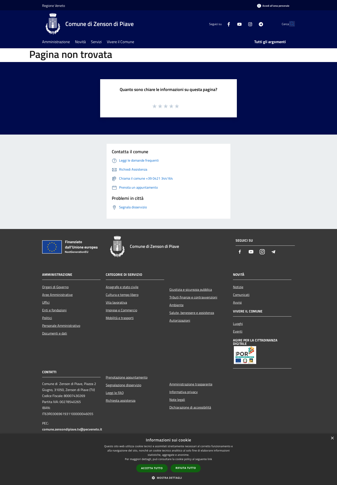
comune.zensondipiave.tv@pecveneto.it (72, 429)
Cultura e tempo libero (122, 294)
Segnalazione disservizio (123, 385)
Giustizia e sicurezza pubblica (190, 289)
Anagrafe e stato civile (122, 286)
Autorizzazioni (179, 320)
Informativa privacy (183, 391)
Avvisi (237, 302)
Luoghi (238, 323)
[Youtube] (230, 24)
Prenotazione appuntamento (126, 377)
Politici (47, 317)
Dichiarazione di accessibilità (190, 407)
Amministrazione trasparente (190, 384)
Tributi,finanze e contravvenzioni (193, 297)
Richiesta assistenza (120, 400)
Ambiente (176, 305)
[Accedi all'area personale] (273, 6)
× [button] (332, 438)
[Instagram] (240, 24)
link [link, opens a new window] (210, 459)
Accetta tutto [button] (152, 468)
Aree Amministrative (57, 294)
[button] (168, 478)
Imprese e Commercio (121, 310)
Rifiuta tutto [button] (186, 468)
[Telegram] (251, 24)
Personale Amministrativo (61, 325)
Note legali (177, 399)
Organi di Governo (55, 286)
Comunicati (241, 294)
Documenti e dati (54, 333)
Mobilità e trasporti (120, 317)
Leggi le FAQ (115, 392)
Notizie (238, 286)
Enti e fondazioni (54, 310)
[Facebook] (219, 24)
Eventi (237, 331)
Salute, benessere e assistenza (191, 312)
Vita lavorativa (116, 302)
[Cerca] (290, 24)
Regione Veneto (53, 5)
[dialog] (168, 459)
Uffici (46, 302)
